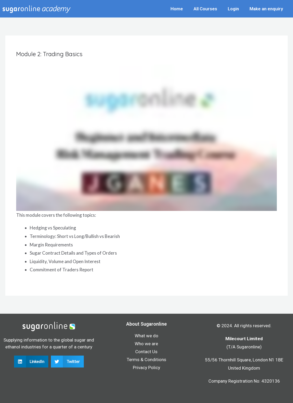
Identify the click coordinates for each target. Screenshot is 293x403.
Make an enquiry (266, 8)
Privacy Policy (146, 367)
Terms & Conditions (146, 359)
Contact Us (146, 351)
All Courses (205, 8)
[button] (31, 361)
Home (176, 8)
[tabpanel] (146, 169)
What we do (146, 335)
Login (233, 8)
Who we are (146, 343)
